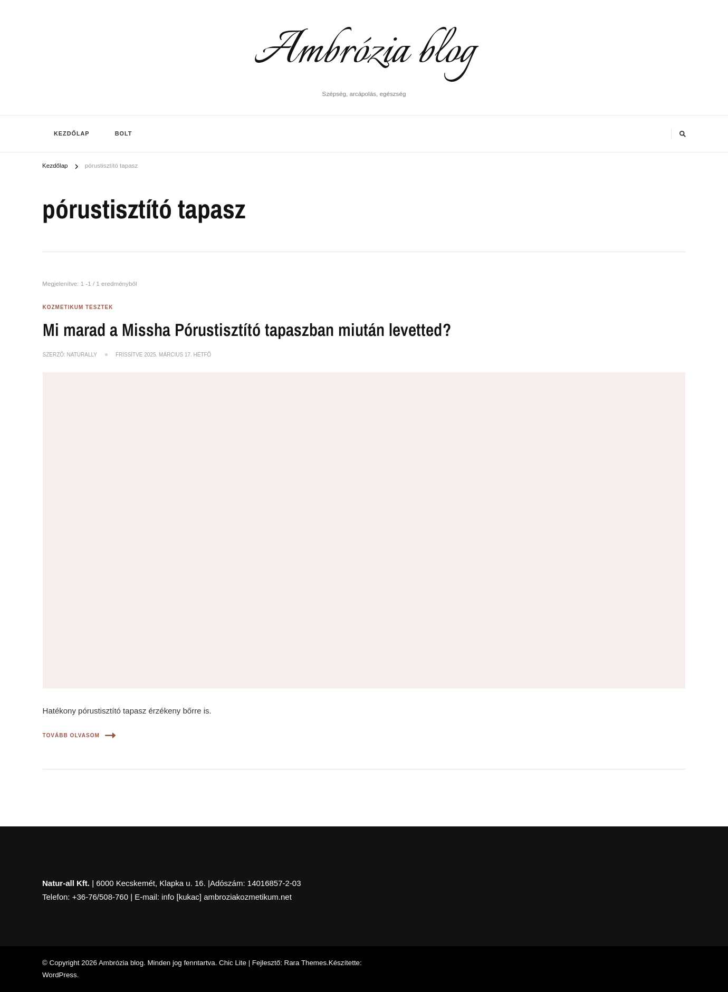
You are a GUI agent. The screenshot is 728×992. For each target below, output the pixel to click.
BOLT (123, 133)
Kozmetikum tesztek (78, 307)
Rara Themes (305, 963)
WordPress (59, 975)
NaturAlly (82, 355)
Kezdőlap (72, 133)
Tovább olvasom (79, 735)
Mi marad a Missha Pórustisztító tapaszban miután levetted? (247, 329)
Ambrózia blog (364, 52)
